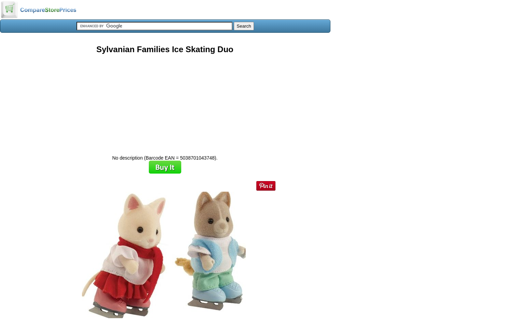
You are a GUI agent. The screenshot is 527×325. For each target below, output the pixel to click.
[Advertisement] (165, 102)
